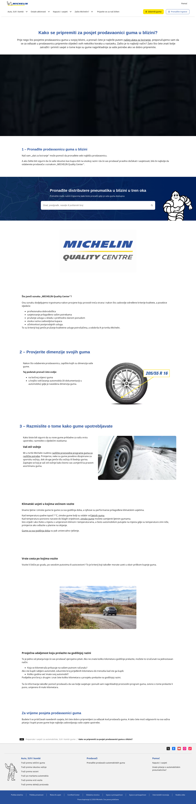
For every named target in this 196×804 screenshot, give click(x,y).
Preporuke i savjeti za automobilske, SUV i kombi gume (51, 739)
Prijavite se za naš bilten (108, 11)
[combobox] (98, 205)
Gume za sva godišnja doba (36, 530)
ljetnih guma (97, 515)
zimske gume (87, 518)
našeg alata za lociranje (137, 39)
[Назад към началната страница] (17, 3)
